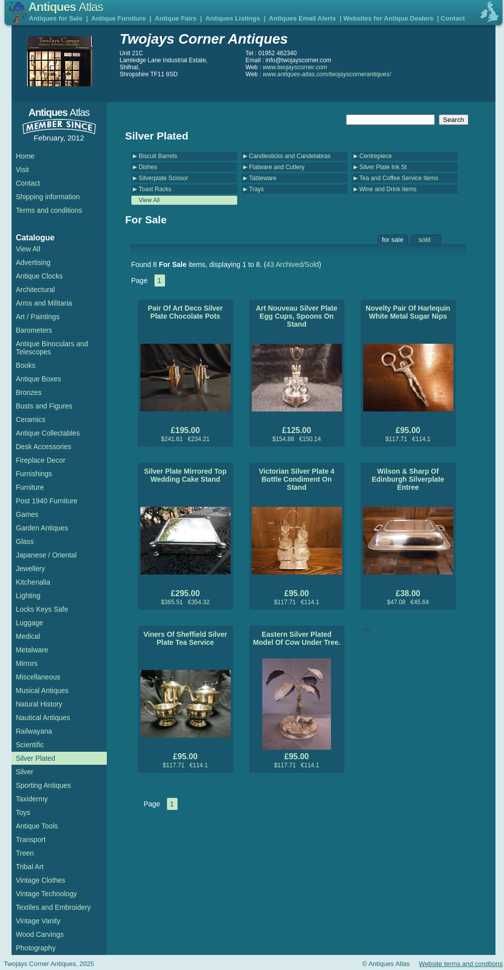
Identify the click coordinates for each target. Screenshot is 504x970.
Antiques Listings (232, 18)
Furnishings (34, 474)
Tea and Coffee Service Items (399, 178)
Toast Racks (155, 189)
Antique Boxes (38, 379)
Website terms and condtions (460, 963)
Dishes (148, 167)
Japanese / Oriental (46, 555)
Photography (36, 948)
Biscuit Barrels (158, 156)
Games (27, 514)
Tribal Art (30, 867)
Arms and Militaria (44, 303)
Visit (22, 170)
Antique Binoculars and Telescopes (52, 348)
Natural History (39, 704)
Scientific (30, 745)
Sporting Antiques (43, 785)
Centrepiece (376, 156)
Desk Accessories (43, 447)
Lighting (28, 596)
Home (25, 156)
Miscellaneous (38, 677)
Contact (453, 18)
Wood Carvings (40, 934)
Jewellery (30, 569)
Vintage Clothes (41, 880)
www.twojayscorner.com (295, 67)
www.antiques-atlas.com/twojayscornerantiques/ (327, 74)
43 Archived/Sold (292, 264)
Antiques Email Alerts (302, 18)
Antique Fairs (176, 18)
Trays (256, 189)
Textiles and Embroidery (53, 907)
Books (26, 365)
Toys (23, 812)
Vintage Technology (46, 894)
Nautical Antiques (43, 718)
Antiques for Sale (56, 18)
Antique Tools (37, 826)
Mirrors (27, 663)
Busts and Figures (44, 406)
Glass (25, 541)
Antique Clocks (39, 276)
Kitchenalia (33, 582)
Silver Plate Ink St (383, 167)
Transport (31, 840)
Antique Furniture (118, 18)
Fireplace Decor (41, 460)
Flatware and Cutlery (277, 167)
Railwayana (34, 731)
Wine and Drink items (388, 189)
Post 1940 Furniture (47, 501)
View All (149, 200)
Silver (25, 772)
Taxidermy (32, 799)
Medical (28, 636)
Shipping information (48, 197)
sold (425, 239)
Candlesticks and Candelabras (290, 156)
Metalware (32, 650)
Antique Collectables (48, 433)
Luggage (30, 623)
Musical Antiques (42, 690)
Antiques (66, 7)
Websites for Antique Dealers (388, 18)
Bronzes (29, 392)
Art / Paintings (38, 317)
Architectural (35, 290)
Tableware (263, 178)
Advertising (33, 262)
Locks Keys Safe (42, 609)
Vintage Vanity (38, 921)
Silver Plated (36, 758)
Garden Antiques (42, 528)
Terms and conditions (49, 210)
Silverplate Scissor (164, 178)
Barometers (34, 330)
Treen (25, 853)
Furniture (30, 487)
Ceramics (31, 419)
